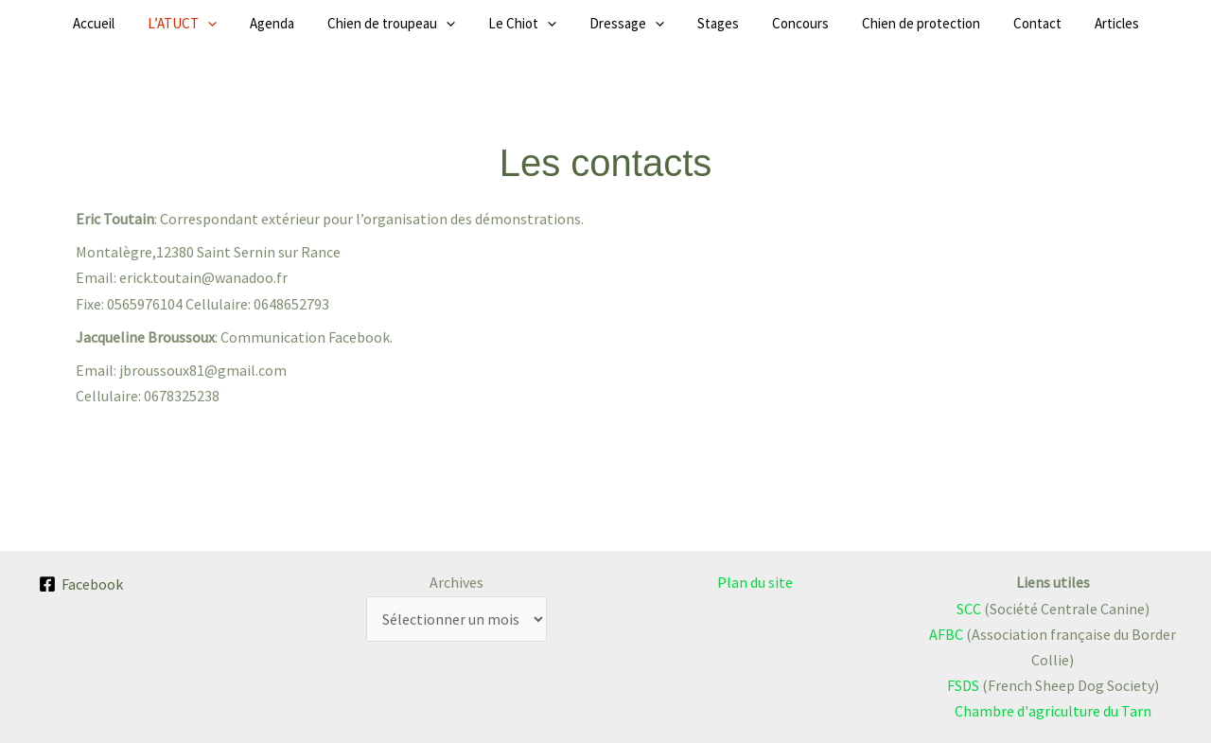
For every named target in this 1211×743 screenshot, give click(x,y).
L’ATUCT (238, 23)
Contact (981, 23)
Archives (456, 582)
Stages (704, 23)
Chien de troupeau (419, 23)
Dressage (626, 23)
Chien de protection (878, 23)
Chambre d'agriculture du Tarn (1053, 710)
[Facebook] (81, 584)
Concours (772, 23)
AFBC (946, 634)
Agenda (314, 23)
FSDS (963, 685)
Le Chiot (536, 23)
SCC (969, 608)
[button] (264, 23)
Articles (1046, 23)
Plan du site (755, 582)
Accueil (164, 23)
